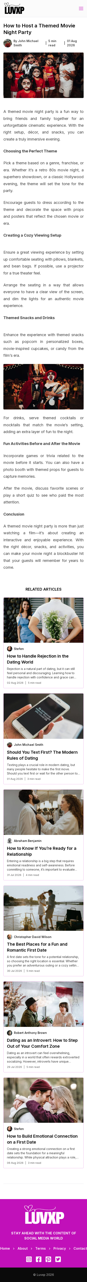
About (23, 1248)
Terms (40, 1248)
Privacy (59, 1248)
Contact (80, 1248)
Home (5, 1248)
